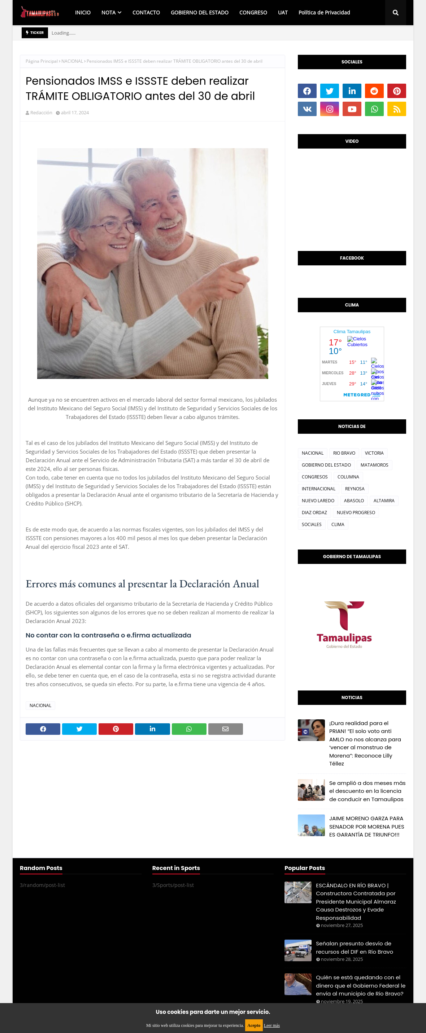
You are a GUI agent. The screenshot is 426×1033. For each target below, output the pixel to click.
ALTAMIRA (384, 501)
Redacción (41, 112)
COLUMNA (348, 477)
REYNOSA (355, 489)
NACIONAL (72, 61)
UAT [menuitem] (283, 12)
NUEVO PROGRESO (356, 512)
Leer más (272, 1025)
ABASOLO (354, 501)
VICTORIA (374, 453)
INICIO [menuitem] (83, 12)
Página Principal (42, 61)
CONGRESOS (315, 477)
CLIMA (337, 524)
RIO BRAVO (344, 453)
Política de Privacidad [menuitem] (324, 12)
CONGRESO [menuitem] (253, 12)
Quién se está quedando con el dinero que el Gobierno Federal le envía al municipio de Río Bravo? (360, 985)
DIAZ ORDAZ (314, 512)
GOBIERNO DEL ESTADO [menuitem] (200, 12)
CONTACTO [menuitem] (146, 12)
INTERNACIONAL (318, 489)
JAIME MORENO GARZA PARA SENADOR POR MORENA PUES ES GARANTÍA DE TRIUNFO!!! (366, 826)
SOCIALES (312, 524)
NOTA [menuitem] (108, 12)
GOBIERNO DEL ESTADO (326, 465)
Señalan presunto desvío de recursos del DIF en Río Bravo (354, 947)
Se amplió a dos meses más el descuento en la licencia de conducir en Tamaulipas (367, 791)
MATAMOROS (374, 465)
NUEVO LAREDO (318, 501)
